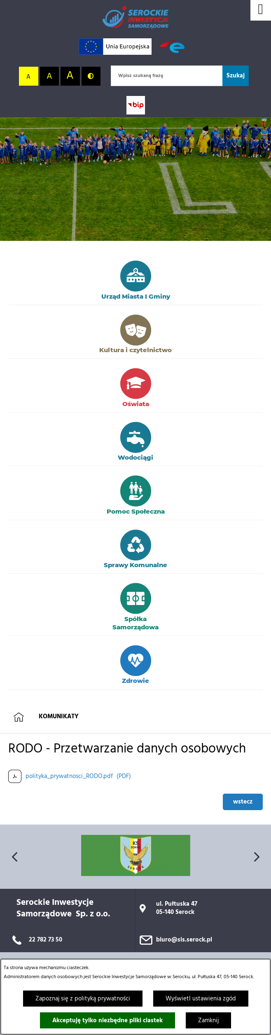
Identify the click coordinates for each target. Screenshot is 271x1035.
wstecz (242, 802)
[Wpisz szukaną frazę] (166, 75)
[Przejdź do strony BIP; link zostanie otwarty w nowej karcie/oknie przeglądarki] (135, 105)
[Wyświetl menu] (260, 10)
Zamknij (208, 1021)
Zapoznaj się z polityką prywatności (82, 999)
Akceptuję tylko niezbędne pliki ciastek (107, 1021)
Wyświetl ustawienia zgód (201, 999)
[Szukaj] (235, 75)
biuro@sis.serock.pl (184, 940)
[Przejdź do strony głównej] (135, 17)
